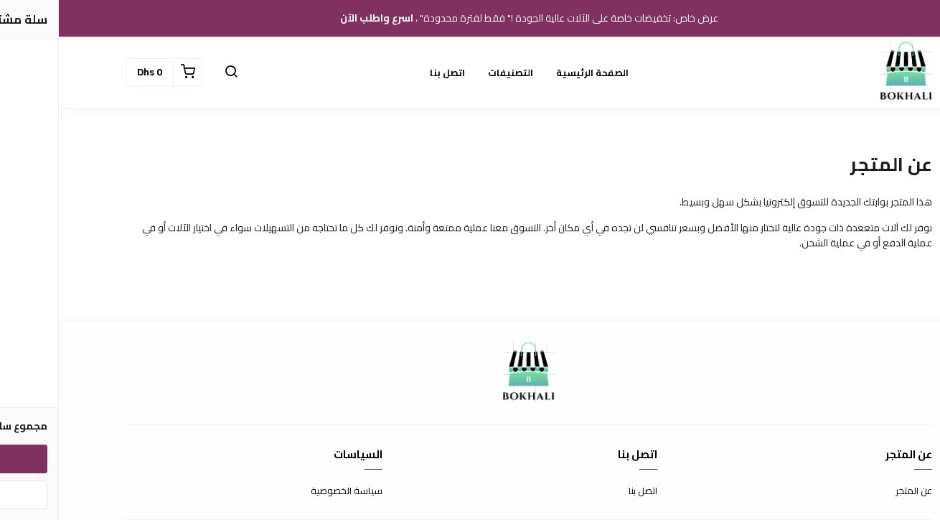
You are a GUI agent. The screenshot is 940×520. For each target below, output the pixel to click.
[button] (172, 72)
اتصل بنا (388, 72)
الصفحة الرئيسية (533, 72)
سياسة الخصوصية (288, 491)
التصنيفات (451, 72)
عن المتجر (855, 491)
